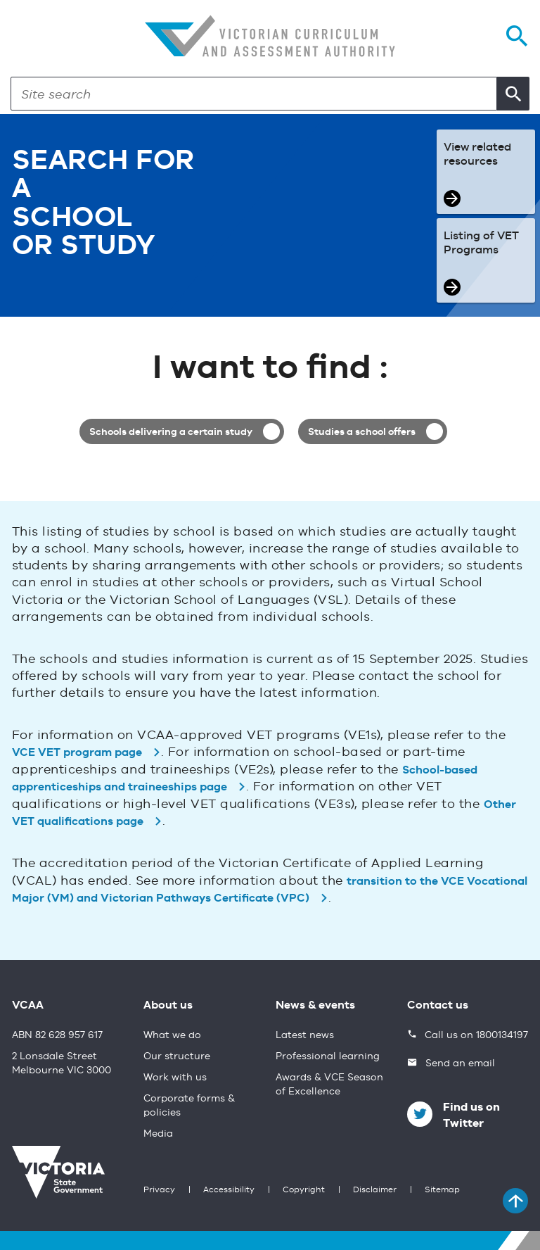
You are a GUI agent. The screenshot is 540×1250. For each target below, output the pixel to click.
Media (158, 1134)
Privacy (159, 1190)
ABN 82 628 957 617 (57, 1035)
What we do (172, 1035)
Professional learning (328, 1056)
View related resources (477, 155)
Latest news (305, 1035)
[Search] (254, 94)
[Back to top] (515, 1200)
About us (168, 1005)
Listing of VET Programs (481, 243)
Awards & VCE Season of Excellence (329, 1085)
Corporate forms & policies (189, 1106)
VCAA (28, 1005)
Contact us (437, 1005)
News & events (315, 1005)
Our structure (176, 1056)
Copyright (304, 1190)
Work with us (175, 1077)
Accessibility (229, 1190)
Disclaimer (375, 1190)
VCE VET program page (77, 753)
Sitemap (442, 1190)
